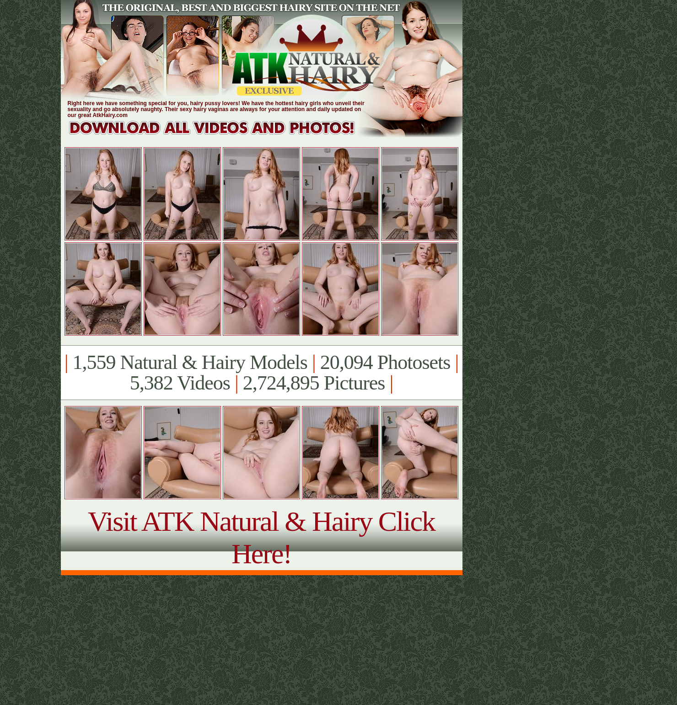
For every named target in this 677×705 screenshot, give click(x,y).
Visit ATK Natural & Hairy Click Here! (261, 537)
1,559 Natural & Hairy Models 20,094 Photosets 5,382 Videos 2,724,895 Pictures (261, 372)
